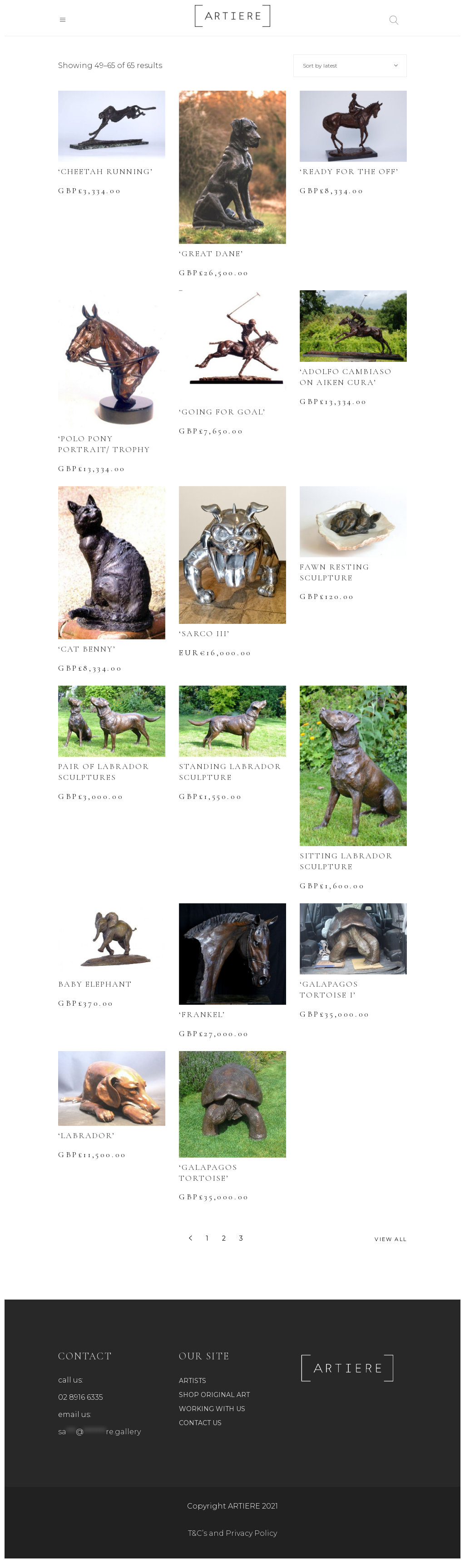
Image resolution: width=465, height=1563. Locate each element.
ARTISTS (192, 1381)
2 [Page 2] (224, 1238)
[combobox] (350, 65)
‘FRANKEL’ (202, 1014)
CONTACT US (200, 1423)
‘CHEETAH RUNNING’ (105, 171)
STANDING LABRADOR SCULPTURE (230, 771)
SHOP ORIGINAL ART (214, 1395)
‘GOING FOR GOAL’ (222, 412)
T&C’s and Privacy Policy (232, 1533)
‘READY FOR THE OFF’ (349, 171)
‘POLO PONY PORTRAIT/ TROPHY (104, 443)
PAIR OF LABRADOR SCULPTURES (103, 771)
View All (391, 1239)
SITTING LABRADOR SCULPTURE (346, 861)
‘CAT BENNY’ (87, 649)
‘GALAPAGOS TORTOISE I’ (329, 989)
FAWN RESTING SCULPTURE (335, 572)
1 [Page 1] (207, 1238)
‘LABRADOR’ (86, 1135)
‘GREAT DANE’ (211, 253)
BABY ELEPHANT (95, 984)
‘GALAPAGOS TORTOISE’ (208, 1172)
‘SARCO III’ (204, 633)
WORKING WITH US (212, 1409)
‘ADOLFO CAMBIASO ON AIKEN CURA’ (346, 376)
